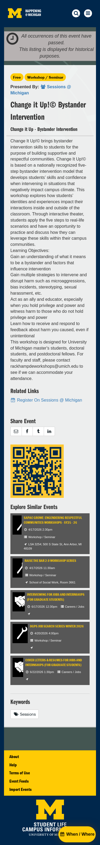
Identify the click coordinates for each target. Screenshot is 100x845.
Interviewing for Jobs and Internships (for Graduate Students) (56, 597)
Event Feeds (19, 781)
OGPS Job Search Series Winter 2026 (57, 626)
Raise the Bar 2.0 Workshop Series (50, 560)
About (14, 756)
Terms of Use (19, 772)
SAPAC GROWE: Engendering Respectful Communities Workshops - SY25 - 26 (53, 520)
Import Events (20, 789)
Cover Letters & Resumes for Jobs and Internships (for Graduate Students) (53, 662)
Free (17, 77)
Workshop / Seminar (45, 77)
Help (13, 764)
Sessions (24, 714)
